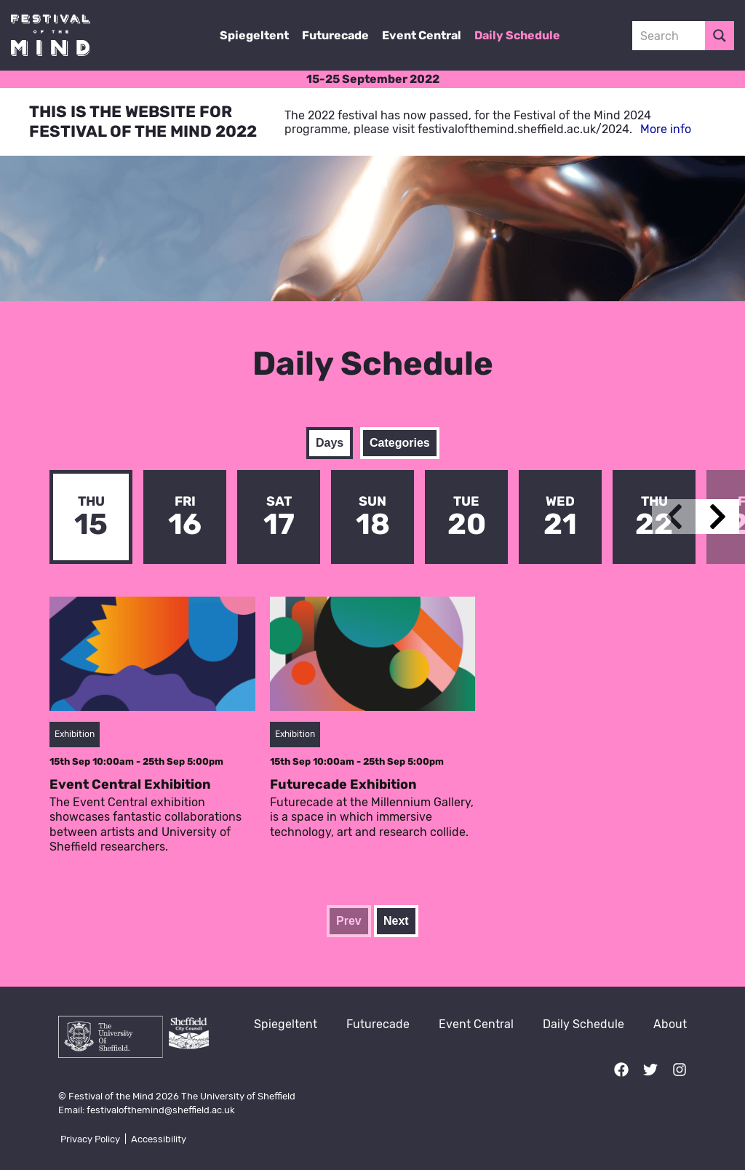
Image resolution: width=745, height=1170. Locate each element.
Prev (349, 921)
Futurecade (335, 35)
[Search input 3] (684, 35)
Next (396, 921)
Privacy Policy (90, 1139)
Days (329, 443)
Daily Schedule (517, 35)
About (670, 1024)
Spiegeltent (254, 35)
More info (665, 129)
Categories (400, 443)
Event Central (421, 35)
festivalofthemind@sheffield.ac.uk (161, 1110)
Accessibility (158, 1139)
